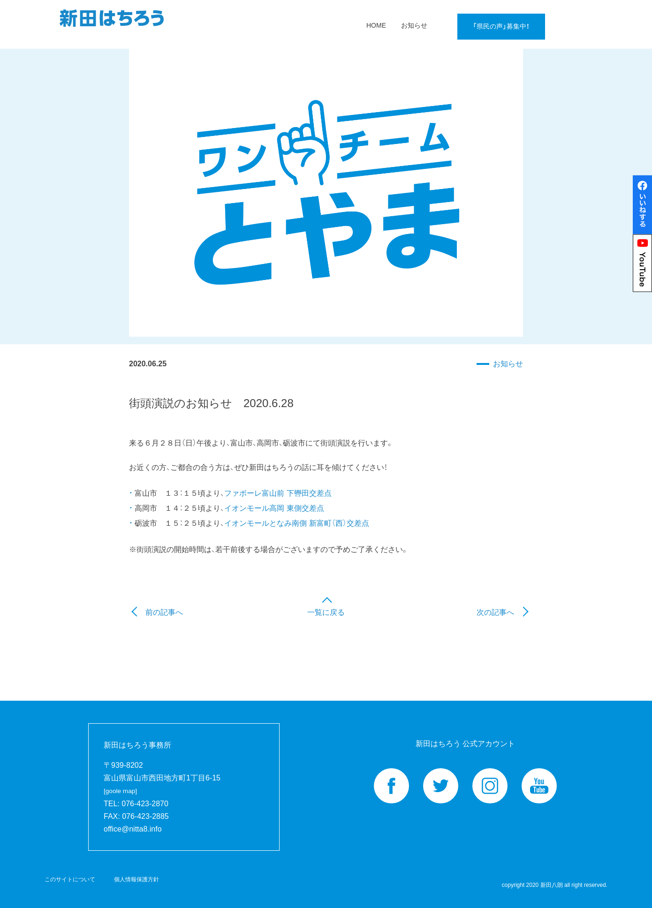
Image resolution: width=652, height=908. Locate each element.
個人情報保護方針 (136, 879)
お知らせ (508, 364)
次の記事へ (495, 612)
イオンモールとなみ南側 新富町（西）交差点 (296, 523)
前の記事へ (164, 612)
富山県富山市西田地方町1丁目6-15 (162, 784)
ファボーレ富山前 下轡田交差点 (277, 493)
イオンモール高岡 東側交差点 (274, 508)
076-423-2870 (144, 804)
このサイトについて (70, 879)
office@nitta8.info (133, 829)
